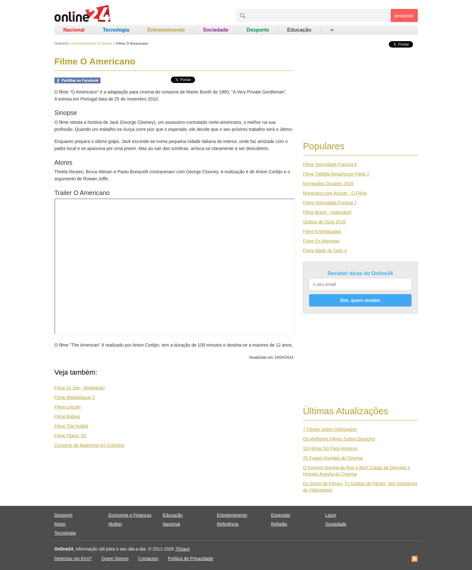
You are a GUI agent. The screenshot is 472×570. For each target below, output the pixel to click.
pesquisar (404, 15)
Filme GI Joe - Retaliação (79, 387)
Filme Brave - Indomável (327, 212)
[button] (331, 30)
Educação (299, 30)
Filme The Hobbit (71, 426)
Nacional (74, 30)
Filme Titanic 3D (70, 435)
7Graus (182, 548)
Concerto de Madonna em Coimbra (89, 445)
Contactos (148, 558)
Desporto (258, 30)
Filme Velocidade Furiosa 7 (330, 202)
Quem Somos (115, 558)
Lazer (331, 515)
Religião (279, 524)
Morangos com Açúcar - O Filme (335, 193)
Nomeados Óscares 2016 (328, 183)
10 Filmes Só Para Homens (330, 448)
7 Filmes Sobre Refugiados (330, 429)
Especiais (280, 515)
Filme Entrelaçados (322, 231)
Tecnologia (116, 30)
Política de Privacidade (190, 558)
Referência (228, 524)
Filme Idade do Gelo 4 (325, 250)
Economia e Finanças (130, 515)
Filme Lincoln (67, 406)
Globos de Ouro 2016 (324, 221)
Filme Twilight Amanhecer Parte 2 (336, 173)
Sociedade (216, 30)
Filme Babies (67, 416)
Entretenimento (166, 30)
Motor (60, 524)
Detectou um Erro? (73, 558)
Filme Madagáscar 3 (74, 397)
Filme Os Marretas (321, 241)
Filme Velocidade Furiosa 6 (330, 164)
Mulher (115, 524)
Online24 (61, 43)
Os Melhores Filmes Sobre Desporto (339, 438)
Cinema (106, 43)
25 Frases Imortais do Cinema (333, 458)
